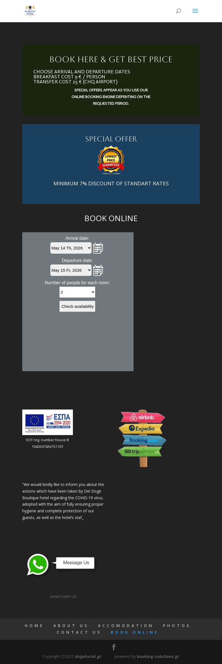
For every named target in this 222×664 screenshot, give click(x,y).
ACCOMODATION (126, 625)
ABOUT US (71, 625)
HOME (34, 625)
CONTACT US (79, 632)
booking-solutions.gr (158, 656)
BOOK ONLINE (135, 632)
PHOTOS (177, 625)
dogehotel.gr (88, 656)
